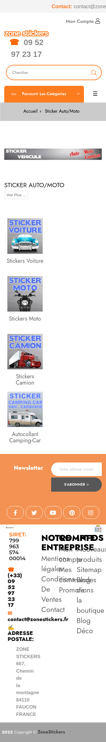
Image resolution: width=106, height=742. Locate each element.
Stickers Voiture (25, 261)
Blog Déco (85, 625)
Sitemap (89, 569)
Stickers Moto (25, 319)
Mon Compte (83, 21)
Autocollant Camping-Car (25, 437)
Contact (53, 609)
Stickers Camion (25, 379)
